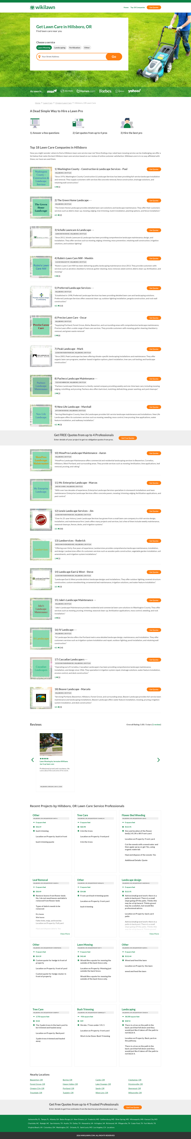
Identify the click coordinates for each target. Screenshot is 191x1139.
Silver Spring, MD (122, 1119)
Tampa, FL (45, 1119)
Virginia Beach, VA (35, 1127)
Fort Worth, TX (150, 1123)
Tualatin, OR (68, 1092)
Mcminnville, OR (135, 1084)
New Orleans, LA (80, 1119)
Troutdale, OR (36, 1092)
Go (114, 56)
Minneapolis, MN (136, 1119)
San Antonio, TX (56, 1123)
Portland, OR (68, 1088)
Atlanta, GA (54, 1119)
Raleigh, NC (44, 1123)
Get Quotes (154, 7)
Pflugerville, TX (124, 1123)
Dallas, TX (77, 1123)
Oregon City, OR (37, 1088)
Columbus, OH (49, 1127)
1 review (156, 724)
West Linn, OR (102, 1092)
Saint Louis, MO (86, 1127)
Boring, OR (67, 1080)
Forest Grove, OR (37, 1084)
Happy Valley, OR (70, 1084)
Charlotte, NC (33, 1123)
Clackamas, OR (134, 1080)
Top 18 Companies (137, 7)
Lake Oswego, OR (103, 1084)
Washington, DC (62, 1127)
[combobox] (79, 56)
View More (65, 934)
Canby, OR (100, 1080)
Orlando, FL (74, 1127)
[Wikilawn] (42, 7)
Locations (110, 1127)
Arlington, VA (99, 1123)
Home (126, 7)
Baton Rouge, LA (66, 1119)
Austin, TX (68, 1123)
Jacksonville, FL (34, 1119)
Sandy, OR (100, 1088)
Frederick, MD (93, 1119)
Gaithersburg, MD (107, 1119)
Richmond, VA (111, 1123)
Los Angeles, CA (99, 1127)
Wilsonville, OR (135, 1092)
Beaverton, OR (36, 1080)
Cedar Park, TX (137, 1123)
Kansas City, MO (150, 1119)
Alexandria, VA (87, 1123)
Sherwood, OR (134, 1088)
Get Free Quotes (127, 438)
